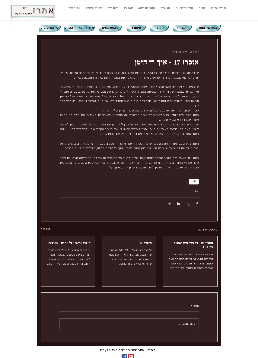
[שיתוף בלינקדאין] (178, 204)
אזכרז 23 (146, 243)
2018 (193, 181)
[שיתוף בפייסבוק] (197, 204)
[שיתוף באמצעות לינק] (169, 204)
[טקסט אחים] (110, 28)
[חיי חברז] (159, 28)
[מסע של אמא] (208, 28)
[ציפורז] (136, 28)
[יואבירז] (182, 28)
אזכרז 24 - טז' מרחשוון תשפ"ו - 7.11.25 (192, 245)
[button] (202, 8)
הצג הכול (45, 228)
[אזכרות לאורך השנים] (79, 28)
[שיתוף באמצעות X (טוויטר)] (188, 204)
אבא (196, 190)
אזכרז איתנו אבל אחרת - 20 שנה (69, 243)
